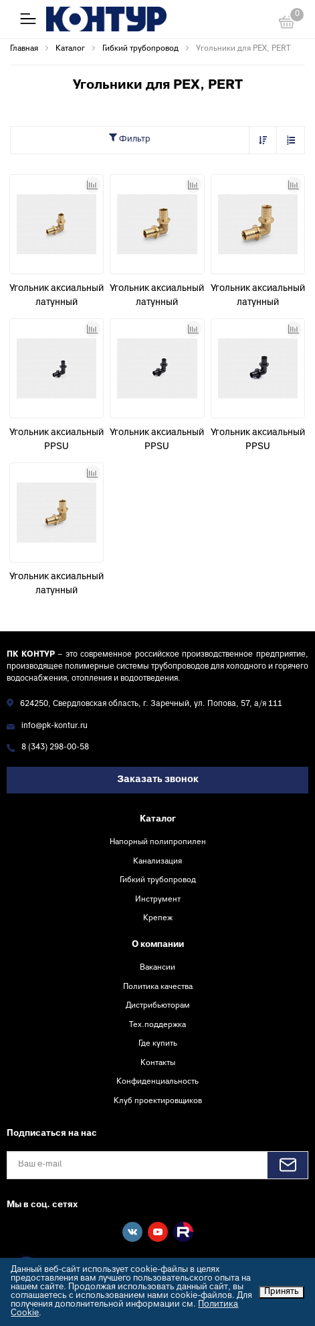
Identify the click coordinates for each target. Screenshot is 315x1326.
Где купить (157, 1043)
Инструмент (158, 899)
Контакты (157, 1063)
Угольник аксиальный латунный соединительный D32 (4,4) (258, 297)
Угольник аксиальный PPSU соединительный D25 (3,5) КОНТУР (258, 441)
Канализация (157, 861)
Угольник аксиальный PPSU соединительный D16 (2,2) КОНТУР (56, 441)
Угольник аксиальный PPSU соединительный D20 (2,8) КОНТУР (157, 441)
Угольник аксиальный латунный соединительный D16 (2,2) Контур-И (56, 297)
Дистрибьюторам (158, 1005)
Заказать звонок (158, 779)
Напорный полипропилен (158, 842)
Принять (281, 1292)
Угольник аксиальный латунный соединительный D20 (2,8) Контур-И (56, 585)
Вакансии (157, 967)
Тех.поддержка (157, 1025)
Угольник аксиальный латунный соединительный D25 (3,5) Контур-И (157, 297)
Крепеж (158, 918)
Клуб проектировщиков (158, 1101)
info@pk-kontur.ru (54, 726)
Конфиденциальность (157, 1081)
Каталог (158, 819)
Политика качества (158, 987)
